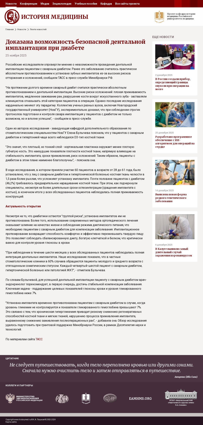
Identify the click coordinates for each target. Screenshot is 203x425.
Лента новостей (38, 29)
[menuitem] (11, 3)
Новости (11, 3)
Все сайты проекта (127, 3)
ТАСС (39, 339)
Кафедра (106, 3)
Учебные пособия (86, 3)
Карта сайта (11, 422)
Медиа (45, 3)
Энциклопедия (62, 3)
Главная (10, 29)
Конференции (28, 3)
